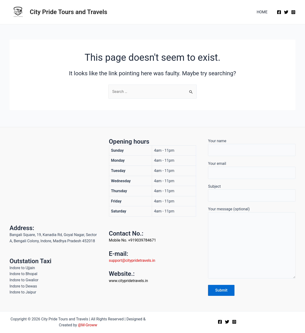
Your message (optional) (251, 243)
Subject (251, 192)
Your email (251, 169)
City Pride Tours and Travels (68, 11)
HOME (263, 12)
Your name (251, 146)
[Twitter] (286, 12)
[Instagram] (293, 12)
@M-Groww (87, 325)
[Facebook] (279, 12)
